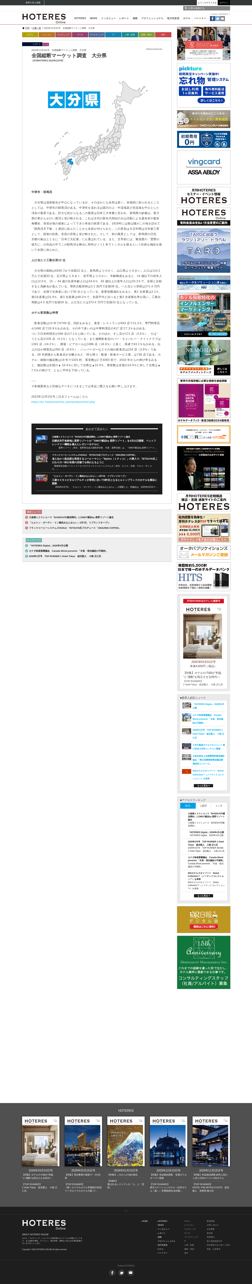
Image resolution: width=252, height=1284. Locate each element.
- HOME (144, 1221)
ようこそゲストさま (207, 2)
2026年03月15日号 (41, 1170)
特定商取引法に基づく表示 (218, 1245)
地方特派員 (173, 18)
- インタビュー (163, 1229)
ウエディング (190, 1229)
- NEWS (160, 1225)
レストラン (47, 35)
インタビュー (108, 18)
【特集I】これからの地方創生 (122, 1174)
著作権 (210, 1233)
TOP (27, 28)
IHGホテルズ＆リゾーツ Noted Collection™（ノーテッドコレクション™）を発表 (208, 775)
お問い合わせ (212, 1225)
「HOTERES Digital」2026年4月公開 (48, 545)
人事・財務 (130, 35)
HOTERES (80, 18)
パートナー (200, 18)
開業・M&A (146, 35)
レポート (124, 18)
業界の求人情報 (33, 2)
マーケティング (96, 35)
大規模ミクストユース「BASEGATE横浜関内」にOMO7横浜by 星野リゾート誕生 (91, 437)
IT (113, 35)
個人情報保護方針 (214, 1241)
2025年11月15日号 (211, 1170)
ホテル (186, 18)
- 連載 (159, 1237)
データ (80, 35)
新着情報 (211, 1221)
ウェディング (63, 35)
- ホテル (160, 1249)
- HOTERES (162, 1221)
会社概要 (211, 1229)
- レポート (161, 1233)
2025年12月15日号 (168, 1170)
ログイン (224, 2)
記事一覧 (37, 28)
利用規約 (211, 1237)
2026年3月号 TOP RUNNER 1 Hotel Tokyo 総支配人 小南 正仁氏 (65, 556)
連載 (135, 18)
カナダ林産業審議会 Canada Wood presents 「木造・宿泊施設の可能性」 (68, 551)
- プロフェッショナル (166, 1241)
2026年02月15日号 (83, 1170)
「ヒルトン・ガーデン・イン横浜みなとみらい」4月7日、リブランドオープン (89, 476)
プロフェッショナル (152, 18)
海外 (163, 35)
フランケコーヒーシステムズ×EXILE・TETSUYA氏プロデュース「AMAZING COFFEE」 (94, 455)
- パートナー (162, 1253)
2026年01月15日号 (126, 1170)
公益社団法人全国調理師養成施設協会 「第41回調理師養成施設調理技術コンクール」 (208, 760)
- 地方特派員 (162, 1245)
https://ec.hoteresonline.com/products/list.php (63, 401)
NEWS (93, 18)
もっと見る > (203, 785)
